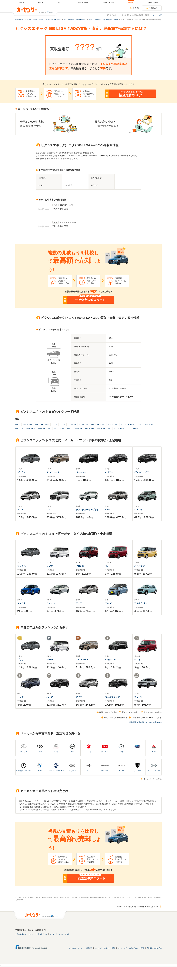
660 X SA (78, 428)
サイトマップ (157, 15)
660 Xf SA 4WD (133, 428)
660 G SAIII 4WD (98, 424)
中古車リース (42, 934)
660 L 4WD (148, 424)
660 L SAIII (30, 428)
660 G (62, 424)
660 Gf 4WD (113, 424)
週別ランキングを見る (130, 712)
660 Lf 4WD (59, 428)
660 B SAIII (27, 424)
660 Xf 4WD (119, 428)
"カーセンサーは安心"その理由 (105, 948)
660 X (69, 428)
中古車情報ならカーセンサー (25, 934)
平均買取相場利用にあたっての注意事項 (145, 722)
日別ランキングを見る (108, 712)
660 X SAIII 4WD (104, 428)
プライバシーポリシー (76, 948)
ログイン (136, 8)
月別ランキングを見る (153, 712)
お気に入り (153, 8)
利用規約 (89, 948)
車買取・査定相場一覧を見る (115, 718)
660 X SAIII (89, 428)
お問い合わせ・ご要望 (136, 948)
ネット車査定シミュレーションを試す (146, 718)
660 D (54, 424)
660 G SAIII (83, 424)
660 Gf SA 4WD (127, 424)
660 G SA (72, 424)
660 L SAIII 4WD (44, 428)
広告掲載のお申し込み (154, 948)
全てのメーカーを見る (153, 779)
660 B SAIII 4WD (42, 424)
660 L (139, 424)
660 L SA (19, 428)
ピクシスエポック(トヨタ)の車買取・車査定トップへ (138, 907)
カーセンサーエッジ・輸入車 (59, 934)
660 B (17, 424)
